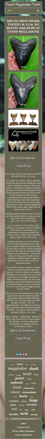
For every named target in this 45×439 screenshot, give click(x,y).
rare (20, 410)
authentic (17, 382)
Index (23, 423)
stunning (34, 415)
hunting (21, 405)
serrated (31, 404)
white (33, 383)
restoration (14, 401)
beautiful (13, 414)
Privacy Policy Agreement (23, 431)
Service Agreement (23, 435)
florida (31, 397)
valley (33, 410)
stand (15, 397)
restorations (29, 392)
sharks (23, 396)
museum (24, 401)
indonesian (29, 388)
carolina (18, 375)
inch (36, 374)
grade (27, 383)
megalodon (17, 368)
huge (33, 400)
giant (19, 378)
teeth (24, 413)
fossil (17, 387)
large (27, 410)
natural (15, 392)
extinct (11, 375)
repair (20, 364)
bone (26, 364)
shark (34, 368)
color (29, 379)
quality (13, 405)
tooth (27, 373)
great (12, 364)
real (14, 409)
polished (33, 364)
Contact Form (23, 427)
